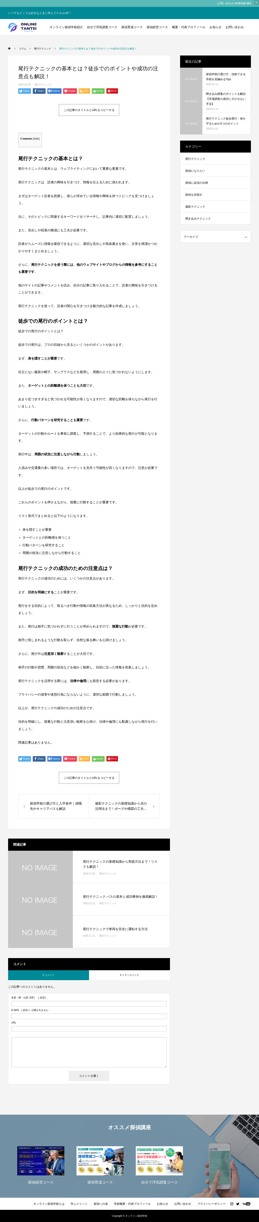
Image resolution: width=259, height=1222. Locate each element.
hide (36, 138)
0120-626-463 (243, 3)
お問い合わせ (235, 27)
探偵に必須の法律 (196, 182)
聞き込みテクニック (198, 218)
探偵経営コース (157, 27)
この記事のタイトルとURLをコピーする (89, 110)
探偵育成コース (132, 27)
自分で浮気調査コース (102, 27)
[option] (40, 1165)
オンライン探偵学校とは (49, 1203)
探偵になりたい (195, 170)
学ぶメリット (79, 1203)
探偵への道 (101, 1203)
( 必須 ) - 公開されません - (30, 1010)
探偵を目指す (193, 194)
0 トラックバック (129, 975)
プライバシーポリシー (211, 1203)
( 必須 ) (28, 997)
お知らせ (215, 27)
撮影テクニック (195, 206)
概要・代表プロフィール (188, 27)
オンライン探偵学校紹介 (66, 27)
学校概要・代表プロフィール (132, 1203)
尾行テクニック (43, 84)
